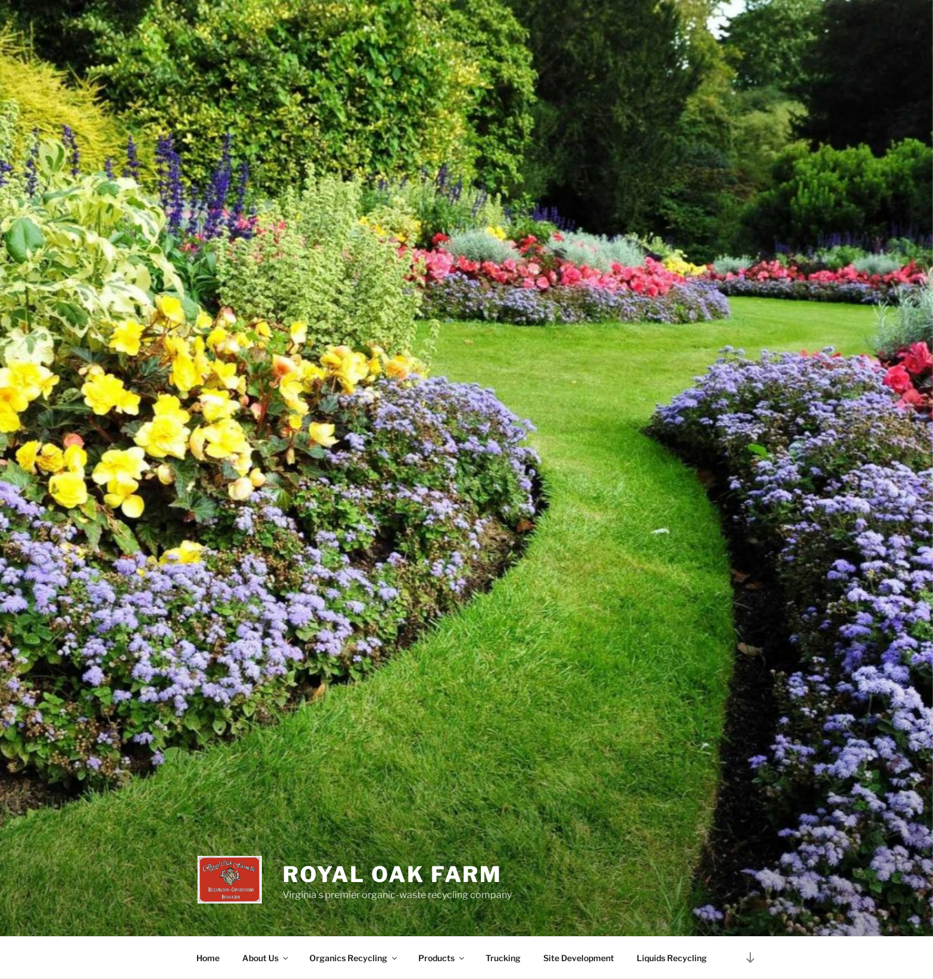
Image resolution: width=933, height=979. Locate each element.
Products (442, 958)
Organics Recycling (354, 958)
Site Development (578, 958)
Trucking (503, 958)
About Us (266, 958)
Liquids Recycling (672, 958)
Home (208, 958)
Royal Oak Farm (392, 874)
